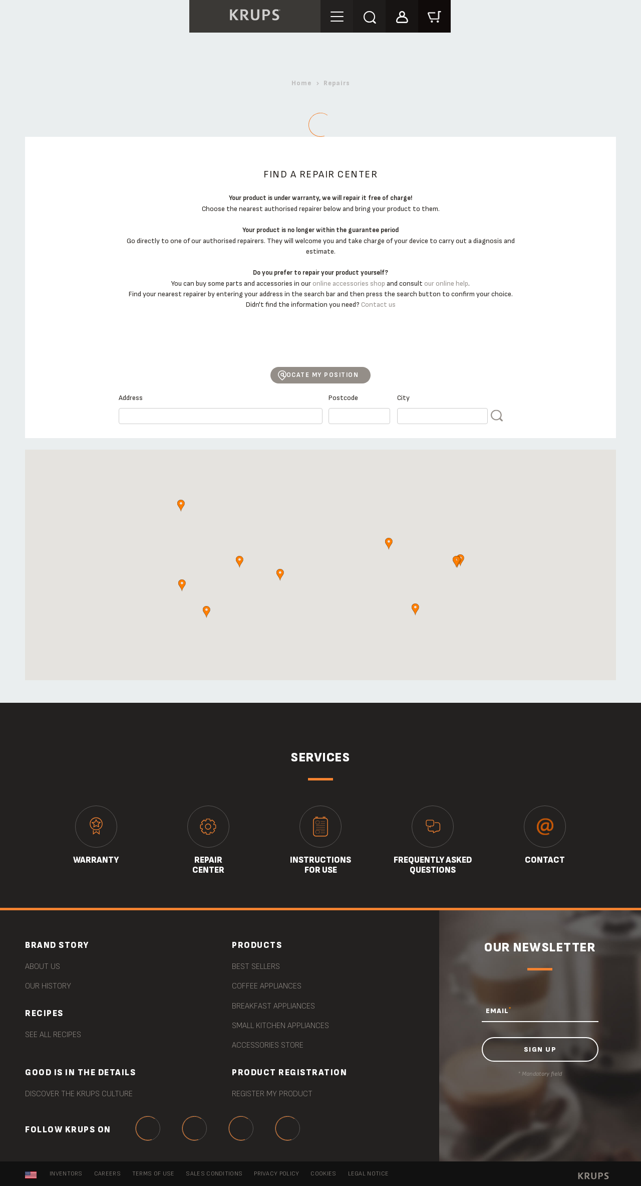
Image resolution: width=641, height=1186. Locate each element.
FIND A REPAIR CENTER (498, 420)
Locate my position (320, 375)
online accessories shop (348, 283)
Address (131, 397)
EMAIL (498, 1010)
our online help (446, 283)
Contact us (378, 304)
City (403, 397)
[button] (402, 16)
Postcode (343, 397)
